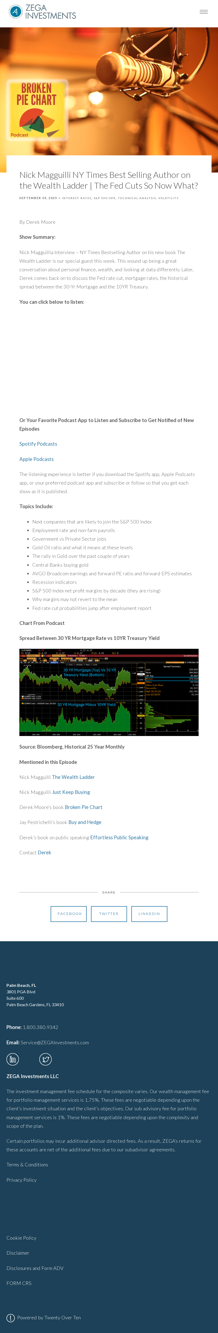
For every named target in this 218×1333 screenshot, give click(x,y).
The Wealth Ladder (73, 777)
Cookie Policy (21, 1238)
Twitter (109, 914)
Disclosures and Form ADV (35, 1268)
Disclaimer (17, 1253)
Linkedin (149, 914)
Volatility (168, 198)
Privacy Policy (21, 1180)
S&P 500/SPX (105, 198)
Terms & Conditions (27, 1164)
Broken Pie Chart (84, 807)
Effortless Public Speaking (119, 837)
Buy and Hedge (84, 822)
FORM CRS (18, 1283)
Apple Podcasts (36, 459)
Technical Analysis (137, 198)
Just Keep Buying (71, 792)
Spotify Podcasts (38, 444)
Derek (44, 852)
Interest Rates (77, 198)
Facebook (70, 914)
